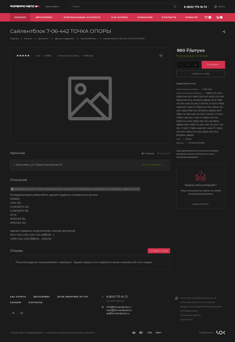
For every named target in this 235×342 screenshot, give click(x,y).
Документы (186, 320)
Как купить (18, 296)
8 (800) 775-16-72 (195, 6)
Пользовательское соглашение (198, 302)
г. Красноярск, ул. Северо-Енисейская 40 (38, 164)
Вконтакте (13, 313)
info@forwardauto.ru (118, 306)
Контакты (35, 302)
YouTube (21, 313)
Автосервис (41, 296)
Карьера (15, 302)
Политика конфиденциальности (198, 298)
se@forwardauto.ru (117, 313)
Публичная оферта (190, 315)
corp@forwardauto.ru (119, 310)
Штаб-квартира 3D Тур (72, 296)
